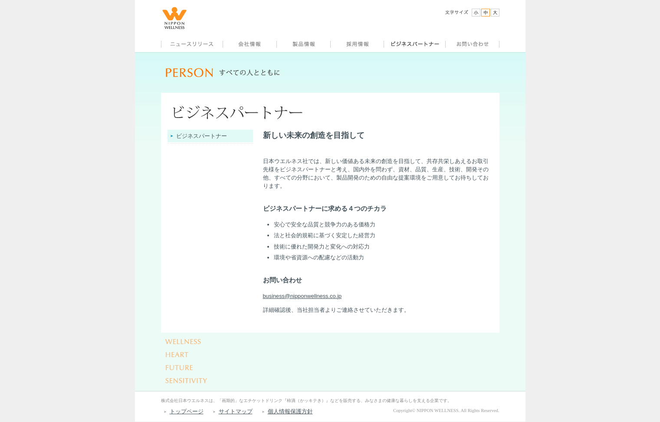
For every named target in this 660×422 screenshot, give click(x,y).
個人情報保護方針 (290, 411)
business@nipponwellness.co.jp (302, 296)
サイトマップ (236, 411)
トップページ (187, 411)
